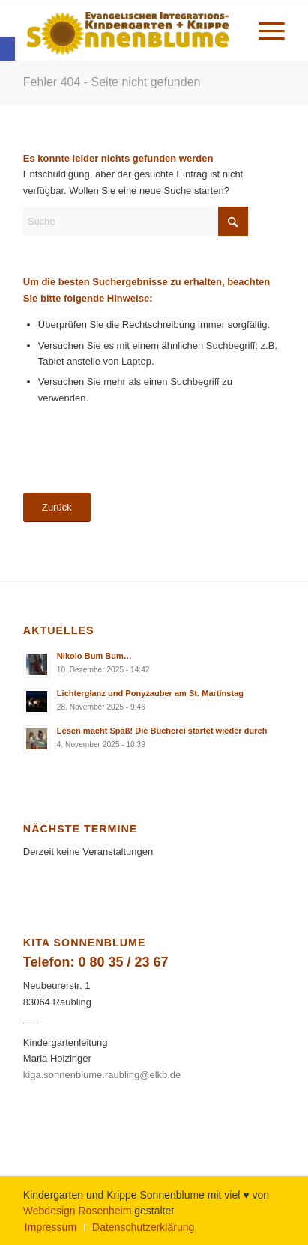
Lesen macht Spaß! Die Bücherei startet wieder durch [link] (162, 730)
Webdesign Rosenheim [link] (77, 1211)
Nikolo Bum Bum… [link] (94, 655)
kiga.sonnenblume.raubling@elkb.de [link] (102, 1074)
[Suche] (135, 221)
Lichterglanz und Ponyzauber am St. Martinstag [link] (150, 693)
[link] (7, 49)
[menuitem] (264, 31)
